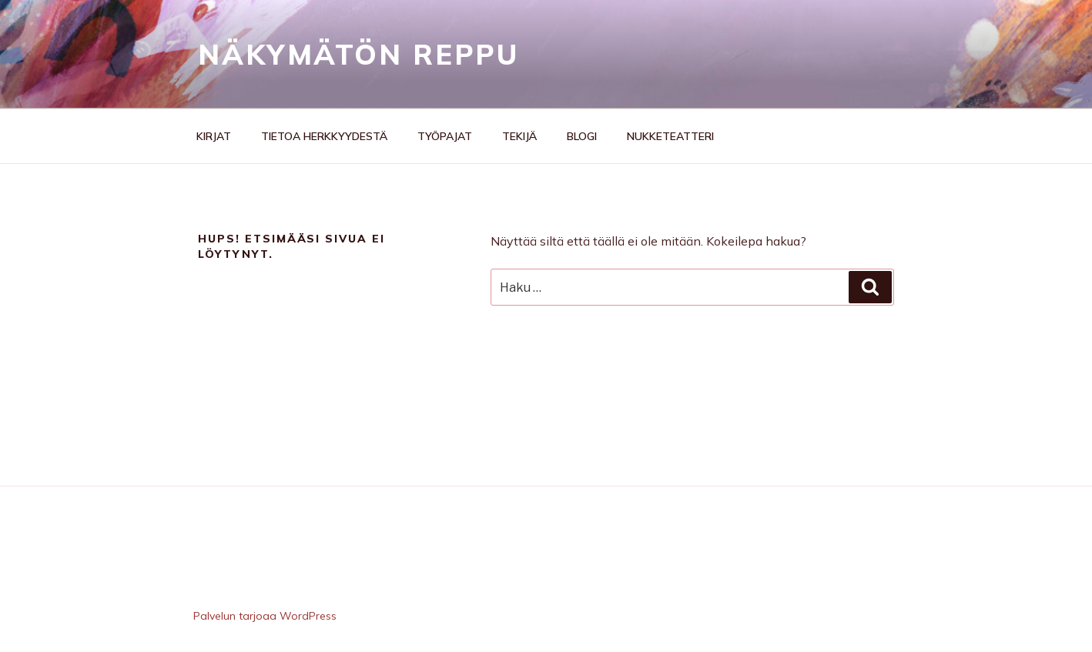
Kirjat (213, 136)
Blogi (582, 136)
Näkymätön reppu (358, 54)
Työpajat (444, 136)
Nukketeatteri (670, 136)
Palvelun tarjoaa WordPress (265, 616)
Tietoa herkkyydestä (324, 136)
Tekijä (519, 136)
